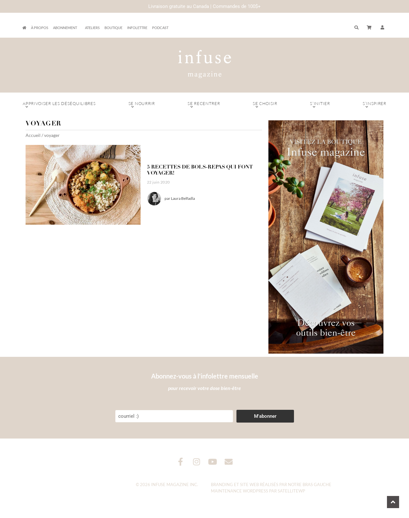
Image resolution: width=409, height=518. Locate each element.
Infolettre (137, 28)
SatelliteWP (291, 490)
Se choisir (265, 105)
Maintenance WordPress (239, 490)
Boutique (113, 28)
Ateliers (92, 28)
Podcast (160, 28)
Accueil (33, 135)
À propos (39, 28)
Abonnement (66, 28)
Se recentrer (203, 105)
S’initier (320, 105)
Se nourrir (141, 105)
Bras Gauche (317, 484)
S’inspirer (374, 105)
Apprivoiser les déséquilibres (59, 105)
